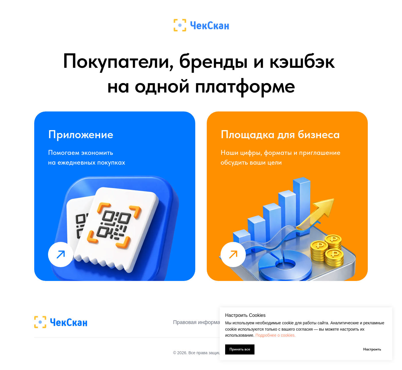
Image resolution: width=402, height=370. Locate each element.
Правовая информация (201, 322)
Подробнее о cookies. (276, 335)
